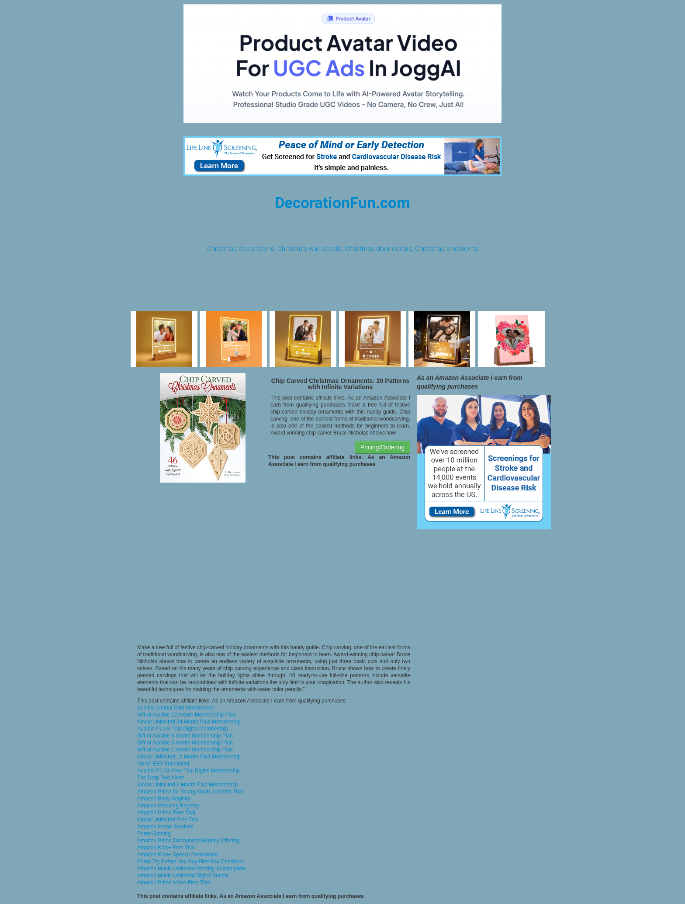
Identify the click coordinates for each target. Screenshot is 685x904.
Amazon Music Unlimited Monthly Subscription (191, 869)
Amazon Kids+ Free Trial (166, 848)
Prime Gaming (154, 834)
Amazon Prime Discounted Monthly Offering (188, 841)
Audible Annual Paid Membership (175, 708)
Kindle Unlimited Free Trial (168, 820)
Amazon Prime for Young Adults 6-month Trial (190, 792)
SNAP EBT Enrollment (163, 764)
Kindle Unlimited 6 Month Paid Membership (187, 785)
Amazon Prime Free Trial (166, 813)
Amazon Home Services (165, 827)
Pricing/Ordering (382, 447)
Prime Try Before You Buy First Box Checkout (190, 862)
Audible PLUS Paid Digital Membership (182, 729)
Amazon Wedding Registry (168, 806)
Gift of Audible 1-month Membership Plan (185, 750)
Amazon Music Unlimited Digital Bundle (182, 876)
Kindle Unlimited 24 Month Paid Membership (189, 722)
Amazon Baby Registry (163, 799)
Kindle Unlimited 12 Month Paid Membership (189, 757)
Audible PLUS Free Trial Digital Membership (188, 771)
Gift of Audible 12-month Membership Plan (186, 715)
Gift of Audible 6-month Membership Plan (185, 743)
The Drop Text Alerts (161, 778)
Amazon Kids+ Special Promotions (177, 855)
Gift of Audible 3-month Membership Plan (185, 736)
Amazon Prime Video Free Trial (173, 883)
